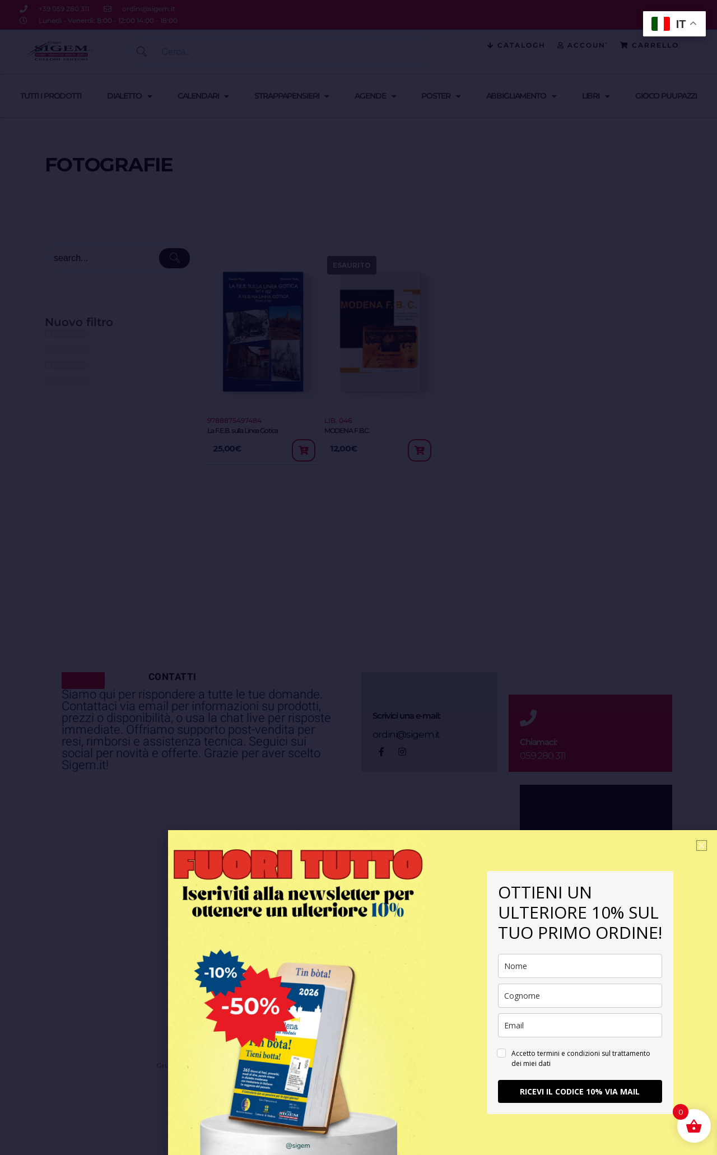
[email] (580, 1025)
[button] (701, 845)
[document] (358, 577)
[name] (580, 966)
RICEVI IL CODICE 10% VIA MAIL (580, 1091)
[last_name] (580, 996)
